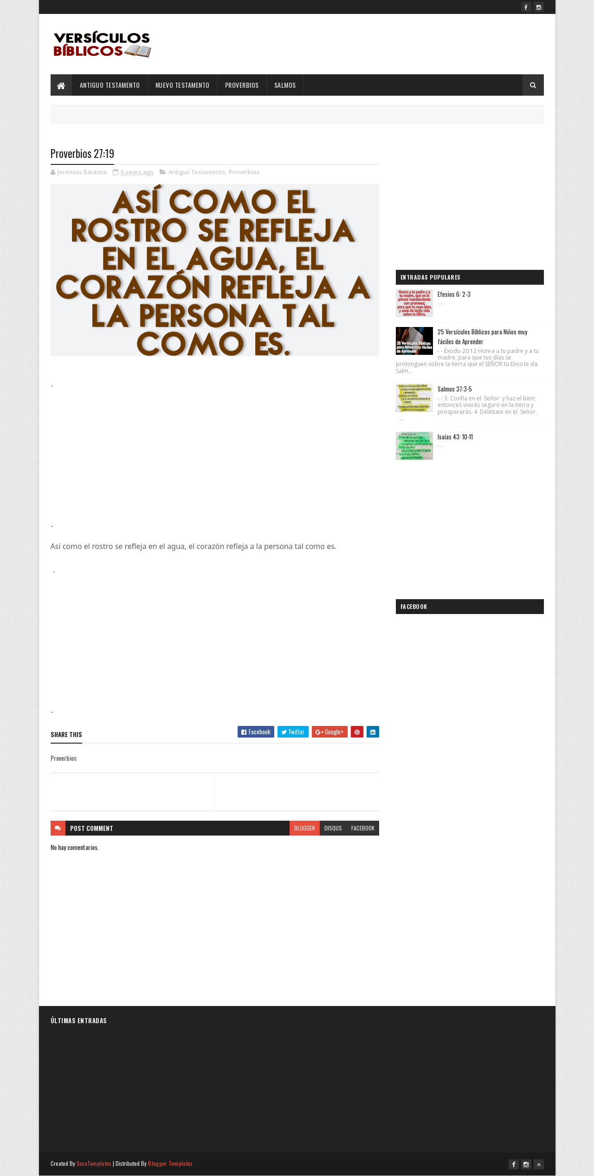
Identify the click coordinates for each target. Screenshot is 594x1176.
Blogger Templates (170, 1163)
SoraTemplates (94, 1163)
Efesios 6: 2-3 (454, 294)
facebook (362, 828)
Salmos (285, 85)
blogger (304, 828)
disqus (333, 828)
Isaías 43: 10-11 (455, 436)
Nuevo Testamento (182, 85)
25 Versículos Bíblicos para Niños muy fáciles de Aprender (482, 336)
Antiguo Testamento (110, 85)
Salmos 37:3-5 (455, 388)
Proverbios (242, 85)
